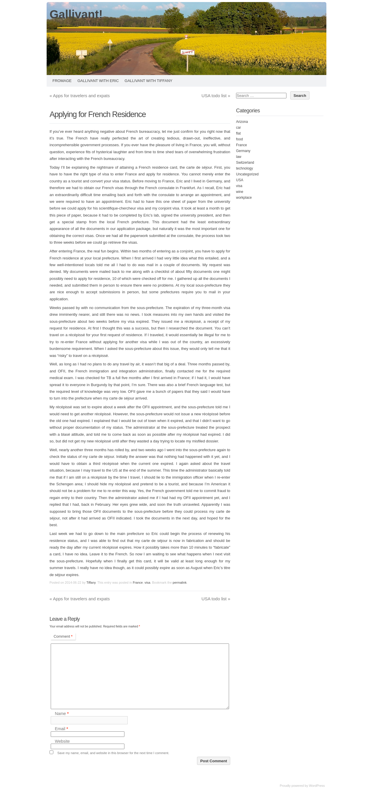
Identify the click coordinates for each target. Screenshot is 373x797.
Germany (243, 151)
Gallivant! (76, 14)
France (138, 582)
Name (62, 713)
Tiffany (91, 582)
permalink (180, 582)
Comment (63, 636)
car (238, 127)
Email (61, 729)
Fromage (62, 81)
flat (238, 133)
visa (147, 582)
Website (62, 741)
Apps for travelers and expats (80, 95)
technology (244, 168)
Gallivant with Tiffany (149, 81)
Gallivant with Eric (98, 81)
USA (239, 180)
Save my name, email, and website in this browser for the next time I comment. (113, 753)
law (238, 157)
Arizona (242, 122)
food (239, 139)
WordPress (317, 785)
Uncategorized (247, 174)
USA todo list (216, 95)
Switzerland (245, 163)
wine (239, 192)
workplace (244, 198)
